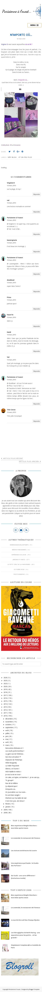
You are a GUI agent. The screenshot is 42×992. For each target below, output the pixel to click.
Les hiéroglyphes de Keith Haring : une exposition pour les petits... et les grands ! (25, 935)
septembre (9, 727)
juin (6, 736)
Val (8, 357)
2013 (6, 707)
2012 (6, 710)
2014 (6, 704)
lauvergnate (12, 240)
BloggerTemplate (34, 989)
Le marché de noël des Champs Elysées (25, 920)
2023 (6, 683)
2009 (6, 810)
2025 (6, 680)
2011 (6, 713)
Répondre (36, 194)
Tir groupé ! (9, 780)
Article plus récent (13, 458)
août (7, 730)
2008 (6, 813)
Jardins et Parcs (19, 559)
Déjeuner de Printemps (13, 760)
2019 (6, 689)
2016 (6, 698)
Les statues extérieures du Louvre (24, 850)
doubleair (11, 280)
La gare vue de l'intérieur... (14, 754)
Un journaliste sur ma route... (15, 792)
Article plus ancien (29, 461)
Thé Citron (11, 410)
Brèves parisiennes (19, 550)
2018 (6, 692)
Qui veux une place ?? (13, 757)
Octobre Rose (19, 569)
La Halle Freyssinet (12, 766)
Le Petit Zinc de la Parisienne (19, 564)
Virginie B (11, 183)
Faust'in (10, 315)
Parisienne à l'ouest (15, 218)
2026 (6, 677)
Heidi (9, 332)
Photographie (19, 574)
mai (7, 739)
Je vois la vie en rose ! (13, 774)
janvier (8, 807)
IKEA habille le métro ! (13, 771)
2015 (6, 701)
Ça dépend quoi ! (11, 786)
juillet (7, 733)
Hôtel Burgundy (11, 763)
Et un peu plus (25, 157)
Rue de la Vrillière (11, 783)
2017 (6, 695)
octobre (8, 724)
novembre (9, 722)
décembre (9, 719)
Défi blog (12, 157)
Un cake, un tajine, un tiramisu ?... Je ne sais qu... (22, 777)
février (7, 804)
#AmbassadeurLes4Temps (19, 545)
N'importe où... (10, 789)
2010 (6, 716)
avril (7, 742)
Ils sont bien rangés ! (12, 795)
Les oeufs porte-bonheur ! (14, 751)
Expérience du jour (19, 555)
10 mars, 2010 (11, 185)
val (8, 200)
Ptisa (9, 297)
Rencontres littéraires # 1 (14, 748)
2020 (6, 686)
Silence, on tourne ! (12, 769)
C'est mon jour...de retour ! (15, 801)
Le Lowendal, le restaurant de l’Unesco (25, 838)
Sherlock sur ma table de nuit (15, 798)
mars (7, 745)
